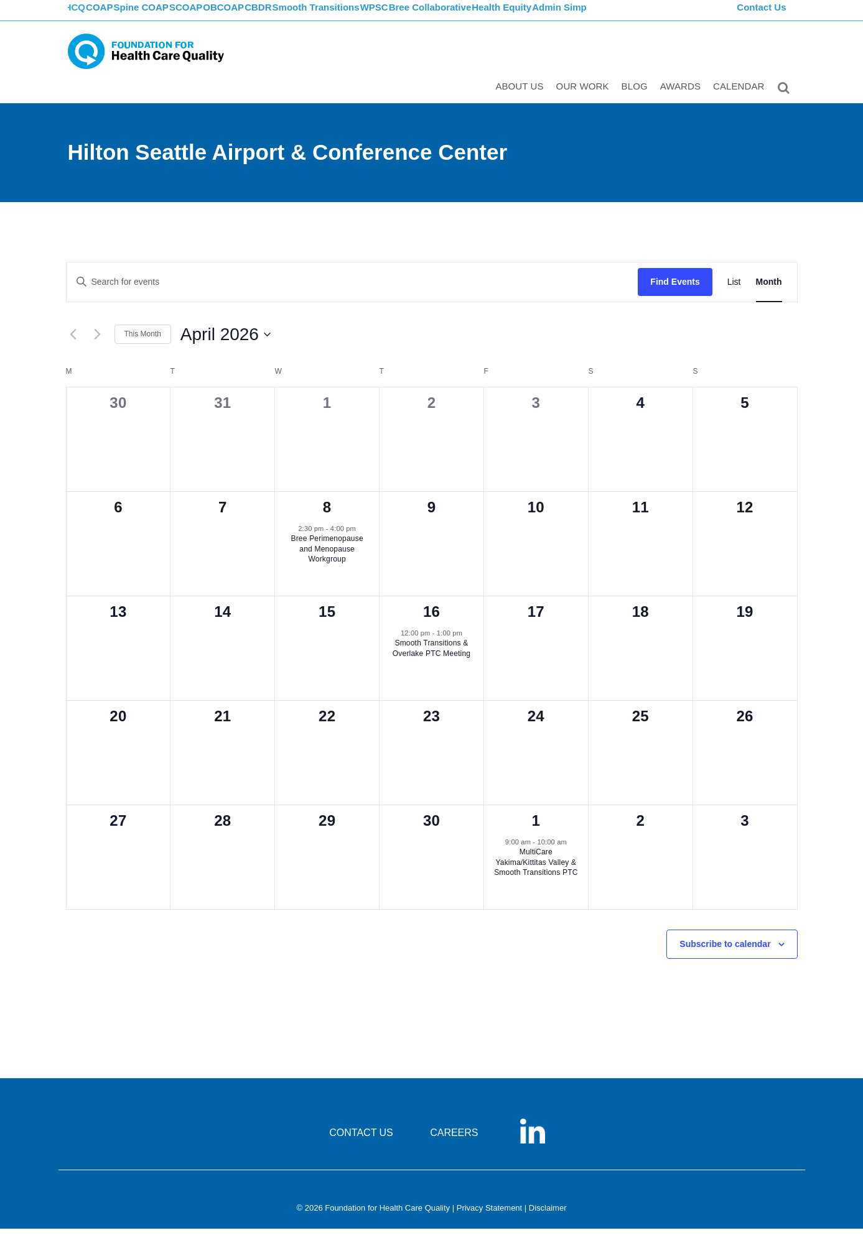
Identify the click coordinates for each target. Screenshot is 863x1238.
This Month (142, 343)
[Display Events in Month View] (769, 290)
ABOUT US (522, 97)
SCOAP (215, 16)
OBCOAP (260, 16)
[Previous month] (73, 343)
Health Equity (562, 16)
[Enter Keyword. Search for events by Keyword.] (352, 290)
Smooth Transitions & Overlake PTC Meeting (431, 657)
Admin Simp (624, 16)
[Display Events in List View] (734, 290)
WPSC (427, 16)
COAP (115, 16)
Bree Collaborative (487, 16)
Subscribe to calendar (724, 953)
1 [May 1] (536, 829)
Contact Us (763, 16)
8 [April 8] (327, 515)
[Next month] (97, 343)
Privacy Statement (490, 1216)
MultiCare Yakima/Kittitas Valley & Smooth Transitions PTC (535, 871)
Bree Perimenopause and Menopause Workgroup (327, 558)
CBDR (302, 16)
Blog (637, 97)
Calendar (741, 97)
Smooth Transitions (364, 16)
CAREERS (454, 1141)
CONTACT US (361, 1141)
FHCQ (80, 16)
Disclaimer (548, 1216)
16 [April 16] (431, 620)
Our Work (585, 97)
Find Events (674, 290)
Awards (683, 97)
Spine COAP (164, 16)
